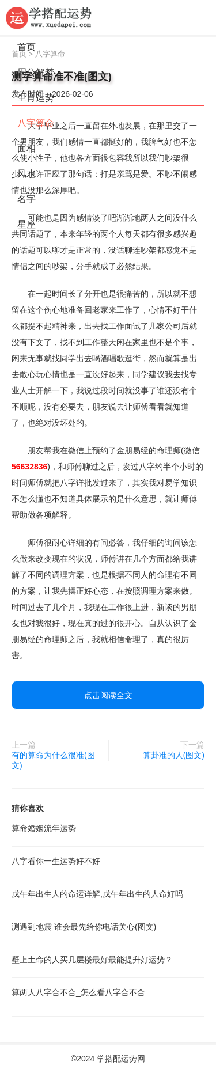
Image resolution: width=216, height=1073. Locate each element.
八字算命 (35, 123)
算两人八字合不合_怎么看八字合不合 (78, 992)
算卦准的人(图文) (173, 755)
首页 (26, 47)
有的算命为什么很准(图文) (53, 760)
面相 (26, 148)
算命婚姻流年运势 (44, 828)
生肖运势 (35, 98)
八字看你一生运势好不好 (56, 861)
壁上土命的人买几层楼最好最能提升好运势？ (92, 959)
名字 (26, 199)
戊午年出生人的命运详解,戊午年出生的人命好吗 (97, 893)
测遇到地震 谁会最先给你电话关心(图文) (84, 926)
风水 (26, 174)
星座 (26, 224)
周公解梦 (35, 72)
